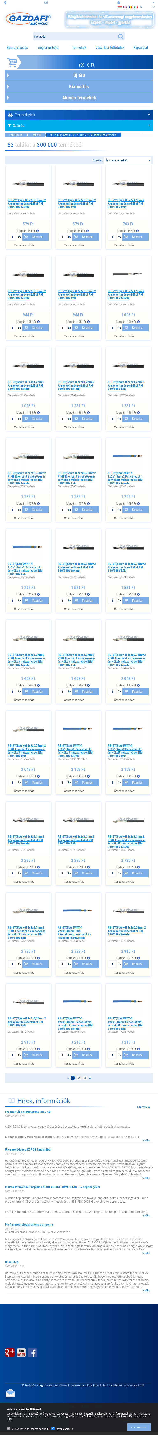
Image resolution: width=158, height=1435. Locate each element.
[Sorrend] (127, 160)
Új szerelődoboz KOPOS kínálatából (28, 1150)
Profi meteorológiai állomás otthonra (29, 1225)
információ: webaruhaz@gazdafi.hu (69, 2)
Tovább (146, 1140)
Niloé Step (12, 1262)
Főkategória (15, 134)
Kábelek (37, 134)
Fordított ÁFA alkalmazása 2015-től (28, 1112)
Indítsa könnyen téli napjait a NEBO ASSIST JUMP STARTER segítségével (52, 1187)
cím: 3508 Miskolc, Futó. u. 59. (25, 2)
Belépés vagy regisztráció (136, 2)
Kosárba (37, 237)
